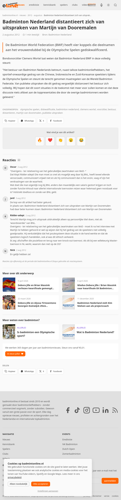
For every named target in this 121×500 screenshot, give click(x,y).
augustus (38, 15)
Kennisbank (9, 444)
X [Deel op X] (41, 120)
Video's (6, 458)
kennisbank (49, 4)
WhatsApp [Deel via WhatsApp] (27, 120)
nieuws (21, 4)
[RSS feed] (115, 410)
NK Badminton (70, 444)
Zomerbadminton (71, 453)
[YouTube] (96, 410)
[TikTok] (77, 410)
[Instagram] (86, 410)
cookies (115, 496)
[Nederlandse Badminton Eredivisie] (92, 5)
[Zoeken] (115, 5)
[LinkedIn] (105, 410)
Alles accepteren (40, 484)
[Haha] (81, 141)
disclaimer (96, 496)
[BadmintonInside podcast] (101, 5)
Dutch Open (68, 448)
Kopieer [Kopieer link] (10, 120)
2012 (30, 15)
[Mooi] (50, 141)
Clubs (5, 453)
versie (106, 496)
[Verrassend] (70, 141)
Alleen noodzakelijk (18, 484)
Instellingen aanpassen (48, 491)
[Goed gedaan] (60, 141)
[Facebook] (67, 410)
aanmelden (110, 480)
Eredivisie (67, 439)
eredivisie (34, 4)
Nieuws (6, 439)
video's (85, 4)
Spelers (6, 448)
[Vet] (39, 141)
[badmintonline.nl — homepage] (10, 5)
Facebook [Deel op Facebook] (55, 120)
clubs (75, 4)
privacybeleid (14, 477)
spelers (64, 4)
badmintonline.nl (10, 15)
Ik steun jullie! (15, 353)
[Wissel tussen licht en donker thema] (108, 5)
